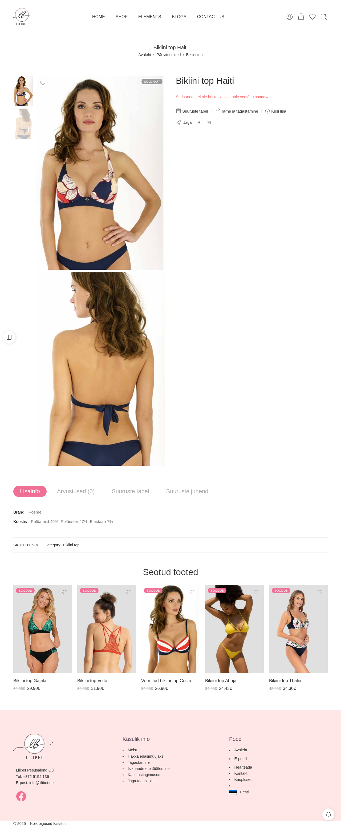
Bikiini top (194, 55)
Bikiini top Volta (92, 680)
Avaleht (144, 55)
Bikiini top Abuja (221, 680)
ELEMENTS (149, 16)
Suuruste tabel (192, 110)
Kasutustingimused (144, 775)
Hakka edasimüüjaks (145, 756)
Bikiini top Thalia (285, 680)
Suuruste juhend (187, 491)
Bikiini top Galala (29, 680)
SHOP (122, 16)
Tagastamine (138, 762)
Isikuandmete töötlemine (148, 768)
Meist (132, 750)
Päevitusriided (168, 55)
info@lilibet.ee (41, 783)
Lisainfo (30, 491)
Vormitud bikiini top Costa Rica (170, 680)
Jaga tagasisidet (142, 781)
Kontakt (240, 773)
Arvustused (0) (76, 491)
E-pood (243, 759)
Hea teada (246, 767)
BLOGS (179, 16)
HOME (98, 16)
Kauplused (243, 779)
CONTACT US (210, 16)
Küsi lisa (275, 111)
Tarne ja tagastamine (236, 110)
